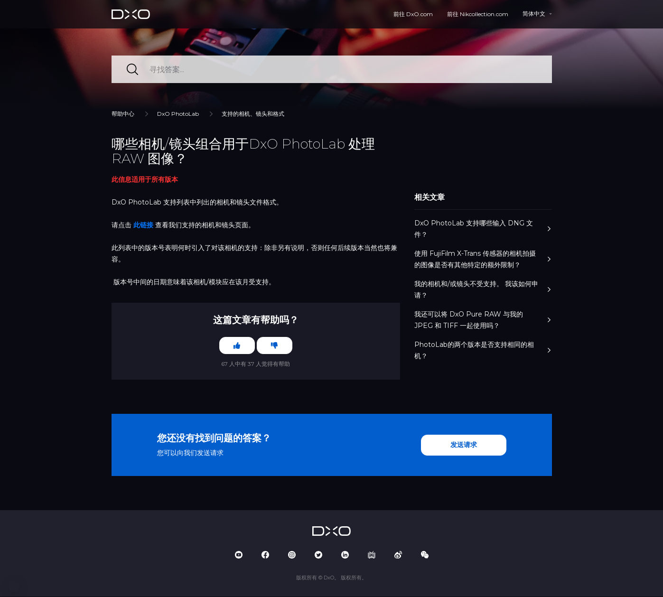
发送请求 (463, 445)
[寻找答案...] (332, 69)
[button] (14, 586)
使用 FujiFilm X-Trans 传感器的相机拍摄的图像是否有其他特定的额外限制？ (482, 259)
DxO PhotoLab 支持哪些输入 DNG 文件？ (482, 229)
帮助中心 (123, 113)
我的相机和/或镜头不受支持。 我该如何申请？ (482, 289)
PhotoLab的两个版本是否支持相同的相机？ (482, 350)
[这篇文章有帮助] (236, 346)
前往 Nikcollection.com (477, 14)
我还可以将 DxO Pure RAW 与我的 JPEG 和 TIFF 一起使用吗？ (482, 320)
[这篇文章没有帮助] (275, 346)
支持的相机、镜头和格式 (253, 113)
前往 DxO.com (413, 14)
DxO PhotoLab (178, 113)
